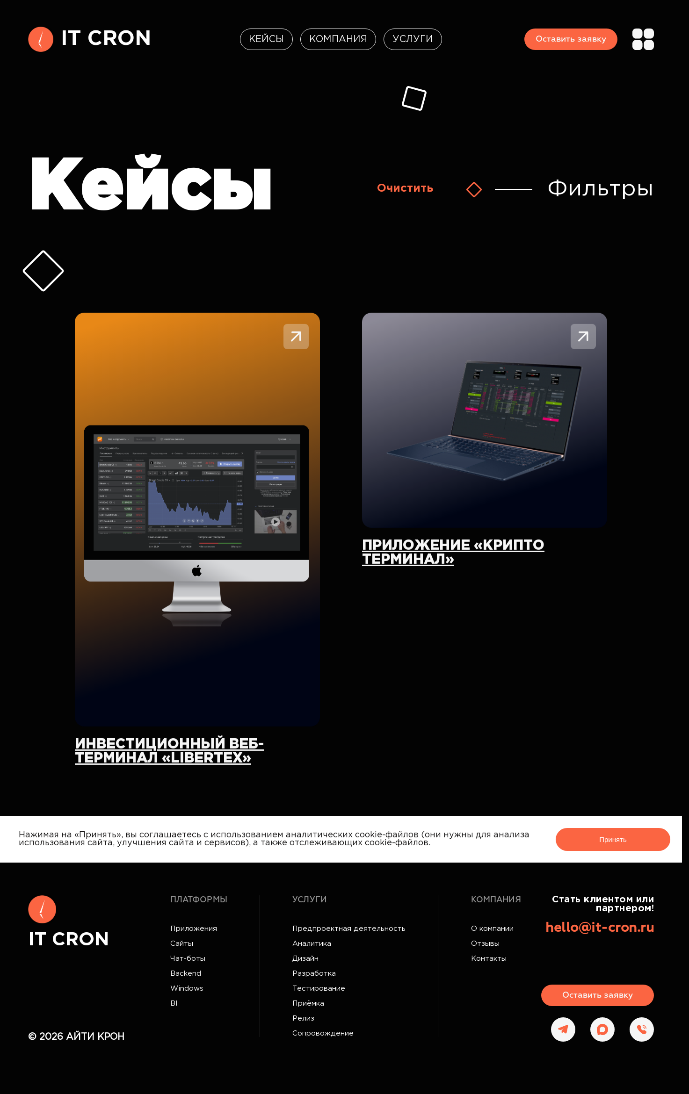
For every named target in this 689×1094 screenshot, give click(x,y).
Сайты (181, 944)
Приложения (193, 929)
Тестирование (318, 989)
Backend (185, 974)
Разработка (314, 974)
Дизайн (305, 959)
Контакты (489, 959)
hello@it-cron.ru (599, 928)
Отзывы (485, 944)
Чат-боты (187, 959)
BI (174, 1003)
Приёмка (308, 1003)
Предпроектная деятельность (349, 929)
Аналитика (311, 944)
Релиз (303, 1018)
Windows (186, 989)
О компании (492, 929)
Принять (613, 839)
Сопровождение (323, 1033)
